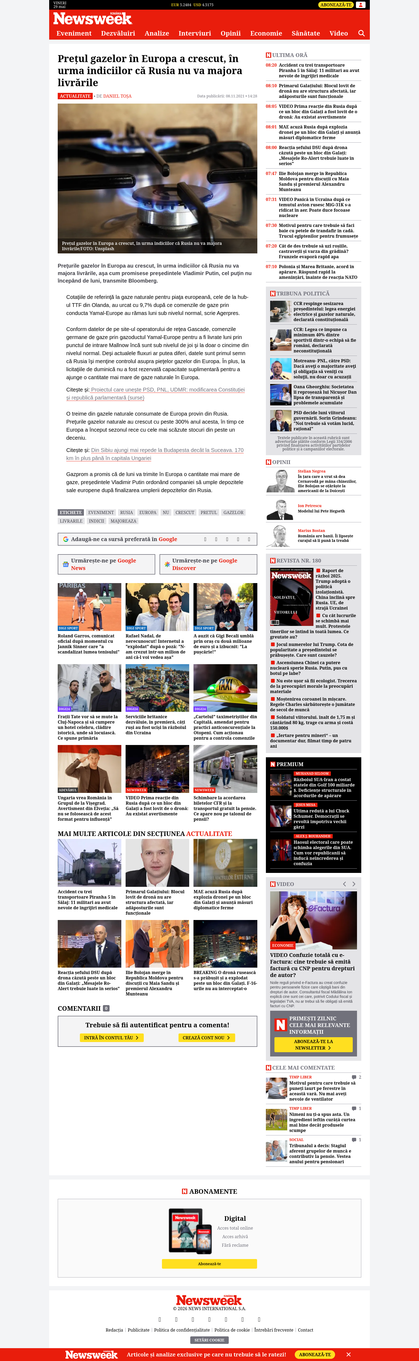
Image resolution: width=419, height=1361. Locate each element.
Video (338, 33)
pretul (209, 512)
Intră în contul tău (111, 1038)
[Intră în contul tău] (361, 5)
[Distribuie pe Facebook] (205, 539)
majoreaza (123, 521)
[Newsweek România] (93, 18)
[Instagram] (209, 1319)
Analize (157, 33)
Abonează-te (336, 5)
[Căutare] (361, 33)
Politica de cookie (232, 1330)
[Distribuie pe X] (216, 539)
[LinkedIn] (243, 1319)
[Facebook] (160, 1319)
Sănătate (306, 33)
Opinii (231, 33)
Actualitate (75, 96)
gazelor (233, 512)
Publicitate (139, 1330)
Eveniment (74, 33)
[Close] (349, 1354)
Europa (148, 512)
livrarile (71, 521)
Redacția (114, 1330)
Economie (266, 33)
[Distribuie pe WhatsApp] (238, 539)
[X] (176, 1319)
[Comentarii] (249, 539)
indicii (96, 521)
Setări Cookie (209, 1340)
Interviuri (195, 33)
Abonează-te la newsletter (313, 1045)
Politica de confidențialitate (182, 1330)
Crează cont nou (207, 1038)
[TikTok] (226, 1319)
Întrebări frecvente (273, 1330)
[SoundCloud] (259, 1319)
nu (166, 512)
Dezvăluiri (118, 33)
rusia (126, 512)
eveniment (101, 512)
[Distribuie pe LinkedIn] (227, 539)
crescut (185, 512)
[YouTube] (193, 1319)
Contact (305, 1330)
